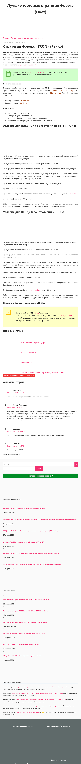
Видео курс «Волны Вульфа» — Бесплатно (27, 712)
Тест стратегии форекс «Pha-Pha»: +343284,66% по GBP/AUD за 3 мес (26, 600)
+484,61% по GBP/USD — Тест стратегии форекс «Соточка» (22, 656)
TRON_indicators (66, 315)
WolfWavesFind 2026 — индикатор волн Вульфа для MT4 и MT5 (23, 542)
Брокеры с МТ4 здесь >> (37, 72)
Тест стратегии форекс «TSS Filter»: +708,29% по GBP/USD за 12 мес (25, 611)
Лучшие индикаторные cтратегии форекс (27, 38)
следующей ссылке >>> (27, 65)
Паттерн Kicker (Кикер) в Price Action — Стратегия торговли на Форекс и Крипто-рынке (32, 564)
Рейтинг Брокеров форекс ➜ (40, 476)
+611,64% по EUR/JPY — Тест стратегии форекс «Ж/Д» (21, 645)
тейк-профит (35, 290)
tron (37, 313)
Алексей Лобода (20, 42)
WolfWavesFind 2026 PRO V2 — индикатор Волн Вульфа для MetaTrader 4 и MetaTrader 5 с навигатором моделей (40, 519)
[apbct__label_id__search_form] (19, 468)
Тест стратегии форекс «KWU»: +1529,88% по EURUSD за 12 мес (24, 633)
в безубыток (72, 194)
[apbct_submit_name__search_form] (39, 468)
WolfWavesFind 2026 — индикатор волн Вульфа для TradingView (24, 508)
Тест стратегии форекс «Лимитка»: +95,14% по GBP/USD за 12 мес (25, 622)
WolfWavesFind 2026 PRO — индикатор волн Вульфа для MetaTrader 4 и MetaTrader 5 (31, 553)
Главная (6, 38)
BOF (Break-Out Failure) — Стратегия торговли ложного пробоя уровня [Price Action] (30, 531)
